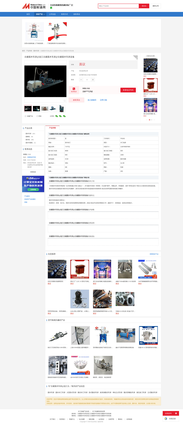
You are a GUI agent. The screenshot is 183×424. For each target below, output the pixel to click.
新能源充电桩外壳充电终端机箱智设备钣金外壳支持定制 (65, 377)
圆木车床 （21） (31, 133)
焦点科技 (94, 421)
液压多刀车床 (141, 392)
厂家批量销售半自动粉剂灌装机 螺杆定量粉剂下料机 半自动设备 (67, 43)
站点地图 (82, 419)
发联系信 (76, 100)
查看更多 (33, 172)
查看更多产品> (154, 254)
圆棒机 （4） (30, 136)
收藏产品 (29, 116)
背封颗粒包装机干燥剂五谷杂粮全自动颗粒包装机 (108, 347)
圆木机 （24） (30, 139)
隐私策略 (91, 419)
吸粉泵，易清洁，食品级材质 (102, 377)
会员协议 (101, 419)
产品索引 (27, 196)
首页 (23, 51)
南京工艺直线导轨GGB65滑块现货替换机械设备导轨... (64, 347)
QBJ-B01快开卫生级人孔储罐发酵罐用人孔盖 (84, 377)
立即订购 (103, 100)
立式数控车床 (152, 392)
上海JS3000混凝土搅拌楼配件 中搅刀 (81, 347)
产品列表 (29, 51)
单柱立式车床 (117, 392)
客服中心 (72, 419)
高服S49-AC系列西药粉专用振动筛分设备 (151, 347)
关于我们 (52, 419)
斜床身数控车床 (105, 392)
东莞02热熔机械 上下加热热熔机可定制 (36, 43)
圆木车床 (36, 51)
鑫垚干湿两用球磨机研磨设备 (125, 347)
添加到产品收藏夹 (30, 199)
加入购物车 (92, 100)
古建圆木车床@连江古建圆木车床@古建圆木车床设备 (94, 413)
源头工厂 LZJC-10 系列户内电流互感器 (155, 94)
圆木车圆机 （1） (31, 143)
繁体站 (120, 419)
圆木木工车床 (60, 392)
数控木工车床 (83, 392)
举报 (38, 116)
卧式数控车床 (94, 392)
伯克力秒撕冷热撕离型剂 (151, 74)
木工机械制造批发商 (98, 411)
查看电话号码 (128, 90)
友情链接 (129, 419)
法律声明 (111, 419)
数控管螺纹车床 (129, 392)
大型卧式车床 (71, 392)
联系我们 (62, 419)
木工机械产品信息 (83, 411)
